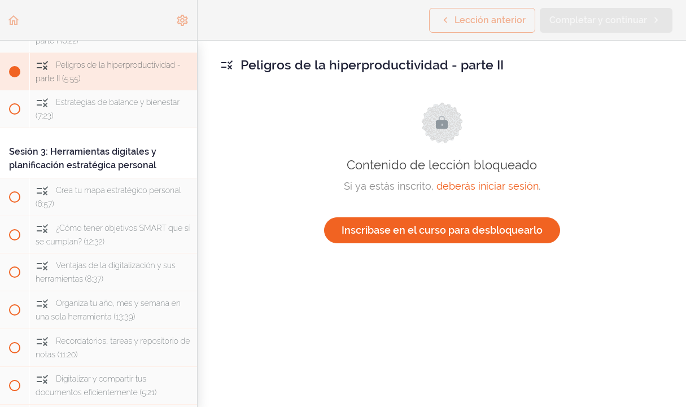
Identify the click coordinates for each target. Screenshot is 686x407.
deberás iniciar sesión (487, 186)
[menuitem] (183, 20)
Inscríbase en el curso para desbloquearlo (442, 230)
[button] (14, 20)
